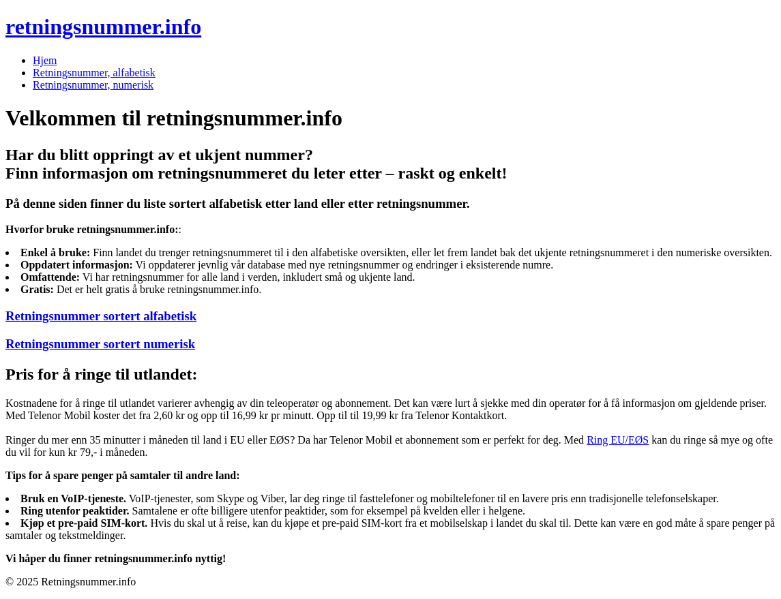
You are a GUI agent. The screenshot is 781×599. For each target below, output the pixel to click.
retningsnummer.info (103, 26)
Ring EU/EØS (618, 440)
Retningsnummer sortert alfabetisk (100, 316)
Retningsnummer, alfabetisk (94, 72)
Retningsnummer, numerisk (93, 85)
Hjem (45, 60)
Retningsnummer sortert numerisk (100, 344)
